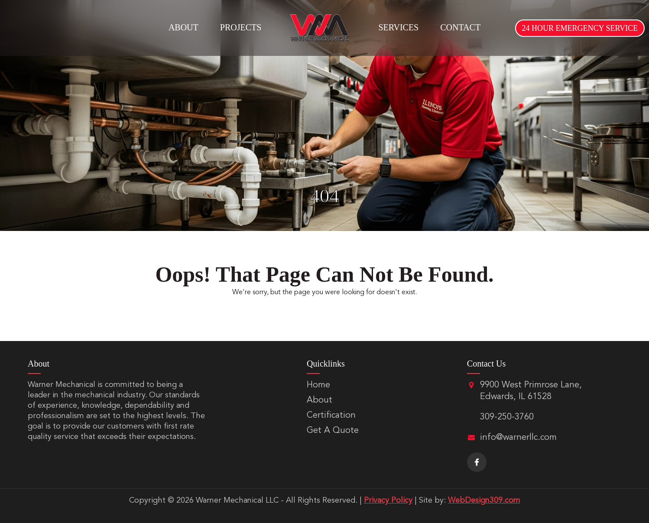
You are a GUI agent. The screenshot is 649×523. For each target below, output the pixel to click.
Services (398, 27)
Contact (460, 27)
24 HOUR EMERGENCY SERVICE (580, 28)
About (183, 27)
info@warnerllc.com (518, 437)
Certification (331, 415)
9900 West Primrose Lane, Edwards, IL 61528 (531, 391)
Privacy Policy (388, 500)
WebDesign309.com (484, 500)
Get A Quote (333, 430)
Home (318, 385)
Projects (241, 27)
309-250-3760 (507, 417)
